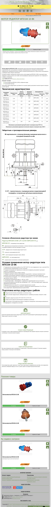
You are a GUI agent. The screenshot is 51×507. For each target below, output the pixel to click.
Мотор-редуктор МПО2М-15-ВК (10, 423)
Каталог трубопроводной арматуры (11, 477)
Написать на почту (16, 498)
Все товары (38, 13)
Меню (12, 13)
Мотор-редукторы (20, 15)
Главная (3, 15)
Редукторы (12, 15)
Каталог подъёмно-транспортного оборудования (14, 480)
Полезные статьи (31, 481)
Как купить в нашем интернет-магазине (37, 477)
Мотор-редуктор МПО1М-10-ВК (10, 457)
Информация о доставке (33, 480)
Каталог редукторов (7, 478)
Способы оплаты (31, 478)
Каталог (7, 15)
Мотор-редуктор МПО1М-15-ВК (10, 394)
